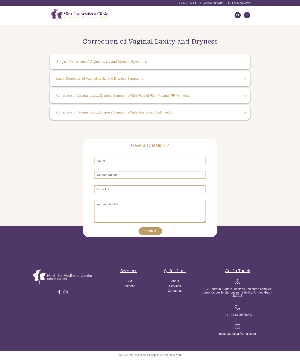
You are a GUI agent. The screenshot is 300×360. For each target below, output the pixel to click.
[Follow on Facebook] (59, 292)
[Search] (238, 15)
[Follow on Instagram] (66, 292)
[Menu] (247, 15)
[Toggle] (245, 62)
